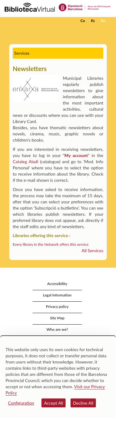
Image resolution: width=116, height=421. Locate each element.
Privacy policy (57, 306)
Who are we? (57, 329)
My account (76, 155)
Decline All (83, 403)
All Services (92, 250)
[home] (36, 21)
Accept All (53, 403)
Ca (82, 20)
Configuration (21, 403)
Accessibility (57, 283)
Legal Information (57, 295)
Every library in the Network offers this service (50, 244)
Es (93, 20)
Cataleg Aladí (25, 161)
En (103, 20)
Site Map (57, 318)
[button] (102, 30)
